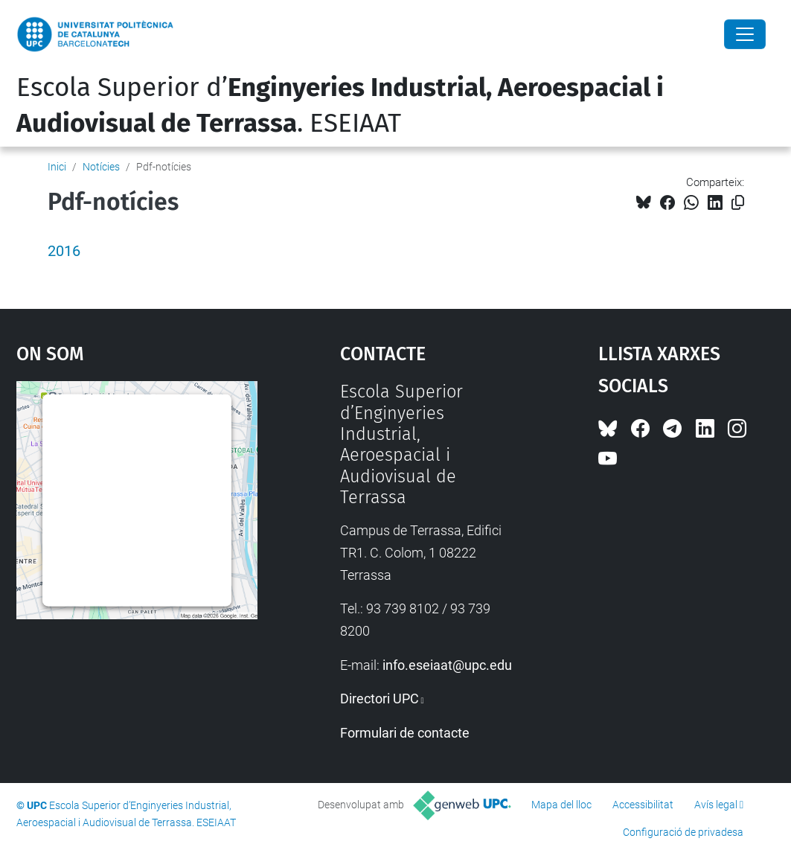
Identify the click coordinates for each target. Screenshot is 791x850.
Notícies (101, 167)
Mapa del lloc (561, 805)
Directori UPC (379, 698)
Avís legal (715, 805)
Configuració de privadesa (683, 832)
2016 (64, 251)
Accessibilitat (642, 805)
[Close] (745, 34)
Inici (57, 167)
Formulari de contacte (405, 733)
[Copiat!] (737, 202)
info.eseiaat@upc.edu (447, 665)
